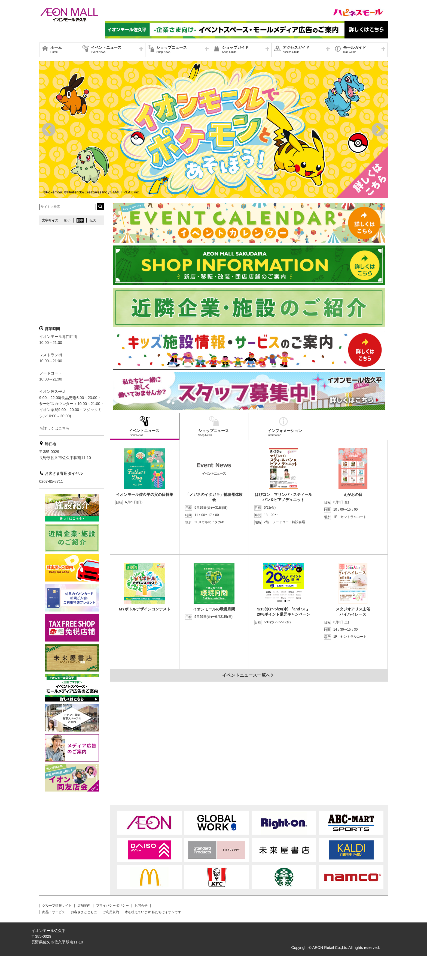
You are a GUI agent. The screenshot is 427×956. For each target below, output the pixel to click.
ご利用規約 (111, 912)
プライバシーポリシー (112, 905)
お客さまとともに (84, 912)
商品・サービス (53, 912)
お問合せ (141, 905)
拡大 (93, 220)
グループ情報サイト (57, 905)
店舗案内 (83, 905)
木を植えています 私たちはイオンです (153, 912)
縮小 (67, 220)
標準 (80, 220)
